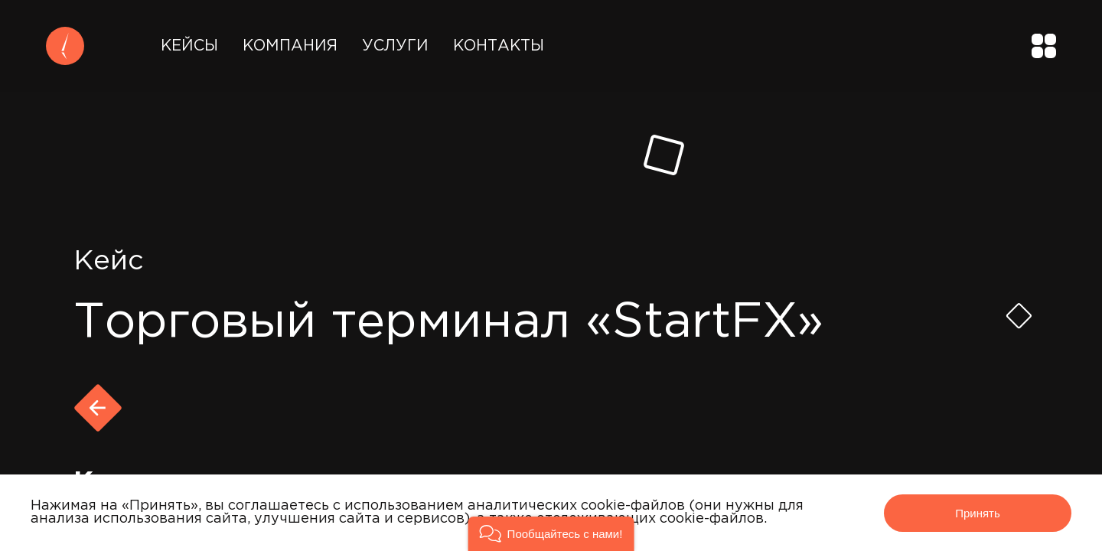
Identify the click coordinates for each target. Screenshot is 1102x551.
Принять (977, 513)
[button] (551, 534)
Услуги (395, 46)
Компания (290, 46)
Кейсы (189, 46)
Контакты (498, 46)
